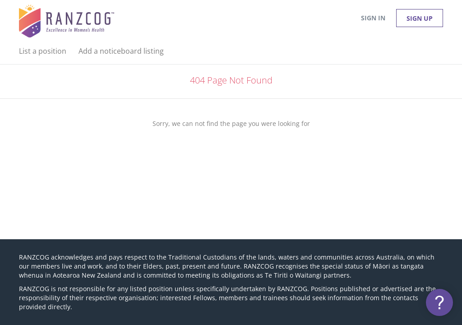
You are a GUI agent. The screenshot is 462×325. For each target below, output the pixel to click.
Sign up (420, 18)
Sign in (373, 18)
